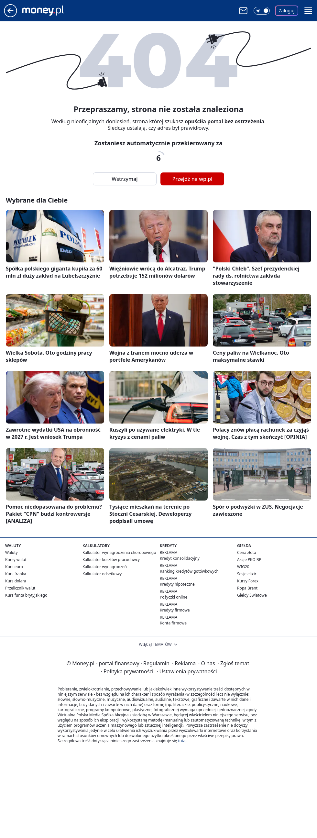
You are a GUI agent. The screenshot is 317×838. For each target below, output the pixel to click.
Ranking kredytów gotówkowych (189, 571)
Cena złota (246, 552)
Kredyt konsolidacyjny (180, 558)
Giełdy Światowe (252, 595)
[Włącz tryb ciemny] (262, 11)
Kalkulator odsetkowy (102, 574)
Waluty (11, 552)
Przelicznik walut (20, 588)
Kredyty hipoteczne (177, 584)
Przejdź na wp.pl (192, 178)
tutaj (182, 741)
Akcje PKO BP (249, 559)
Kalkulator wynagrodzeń (104, 566)
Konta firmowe (173, 623)
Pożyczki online (173, 597)
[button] (308, 11)
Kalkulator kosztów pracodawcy (111, 559)
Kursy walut (16, 559)
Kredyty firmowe (175, 610)
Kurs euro (14, 566)
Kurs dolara (15, 581)
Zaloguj (287, 10)
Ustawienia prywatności (187, 671)
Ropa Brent (247, 588)
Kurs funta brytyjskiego (26, 595)
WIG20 (243, 566)
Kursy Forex (247, 581)
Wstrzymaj (124, 178)
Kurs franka (15, 574)
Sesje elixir (246, 574)
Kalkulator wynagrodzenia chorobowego (119, 552)
